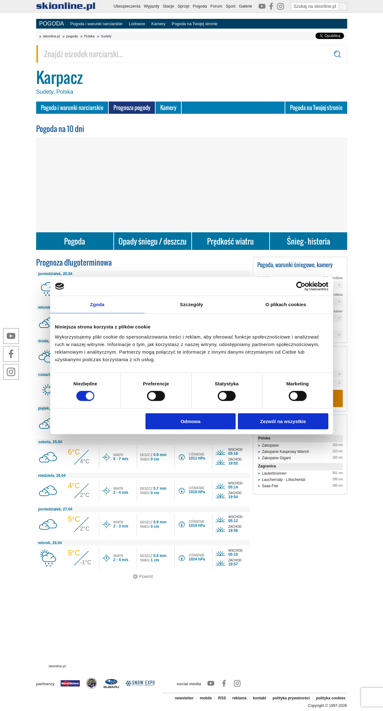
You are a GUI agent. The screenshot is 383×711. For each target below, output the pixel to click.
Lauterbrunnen (274, 473)
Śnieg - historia (308, 241)
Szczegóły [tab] (191, 304)
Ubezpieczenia (127, 6)
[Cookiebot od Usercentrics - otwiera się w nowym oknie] (300, 286)
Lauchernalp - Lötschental (283, 479)
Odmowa (190, 421)
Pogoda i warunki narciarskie (96, 23)
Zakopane (270, 445)
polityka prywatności (291, 698)
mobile (206, 698)
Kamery (158, 23)
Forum (216, 6)
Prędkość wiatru (230, 241)
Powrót (146, 576)
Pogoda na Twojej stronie (195, 23)
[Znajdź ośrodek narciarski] (191, 54)
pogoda (72, 36)
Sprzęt (183, 6)
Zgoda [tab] (97, 304)
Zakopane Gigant (276, 458)
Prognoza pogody (131, 107)
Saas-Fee (270, 486)
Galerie (245, 6)
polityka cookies (330, 698)
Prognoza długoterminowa (74, 262)
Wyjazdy (151, 6)
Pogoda (200, 6)
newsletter (184, 698)
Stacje (168, 6)
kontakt (259, 698)
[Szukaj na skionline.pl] (343, 6)
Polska (89, 36)
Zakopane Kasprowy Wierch (285, 451)
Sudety (106, 36)
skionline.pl (51, 36)
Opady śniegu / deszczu (152, 241)
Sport (230, 6)
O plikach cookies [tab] (285, 304)
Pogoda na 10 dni (60, 128)
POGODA (51, 23)
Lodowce (137, 23)
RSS (222, 698)
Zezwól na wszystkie (283, 421)
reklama (239, 698)
